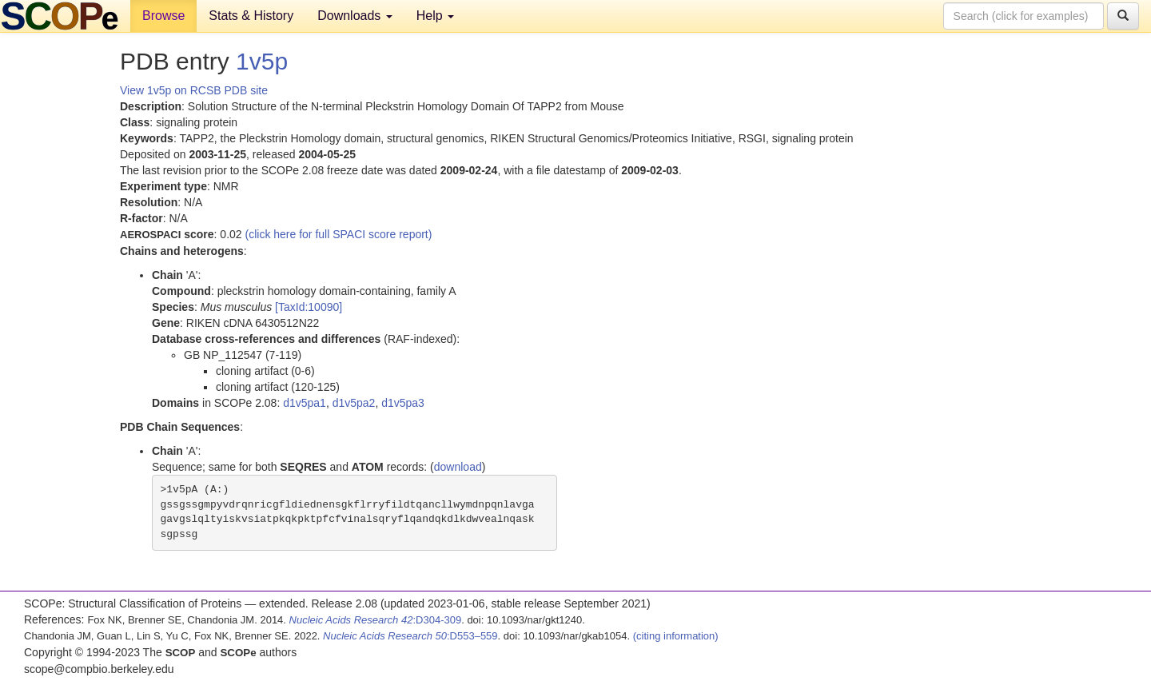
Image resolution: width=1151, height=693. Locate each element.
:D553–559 (410, 636)
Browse (163, 15)
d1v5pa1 (304, 402)
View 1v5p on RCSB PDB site (194, 90)
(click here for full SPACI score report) (338, 234)
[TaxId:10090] (308, 307)
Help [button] (435, 15)
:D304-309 (375, 620)
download (458, 466)
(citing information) (676, 636)
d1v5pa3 (402, 402)
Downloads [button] (354, 15)
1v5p (262, 61)
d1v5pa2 (354, 402)
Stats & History (251, 15)
